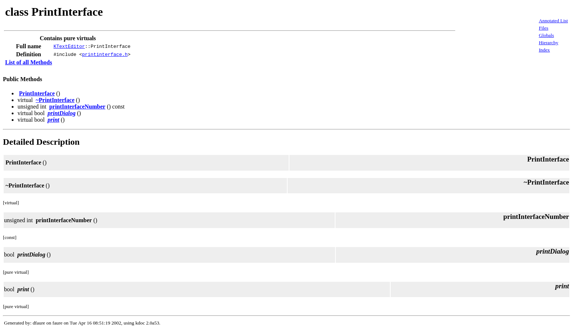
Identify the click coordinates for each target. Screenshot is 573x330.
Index (544, 50)
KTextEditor (69, 46)
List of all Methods (28, 62)
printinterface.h (105, 54)
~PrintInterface (55, 100)
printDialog (61, 113)
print (53, 120)
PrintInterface (37, 93)
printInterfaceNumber (77, 106)
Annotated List (553, 20)
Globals (546, 35)
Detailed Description (41, 142)
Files (543, 28)
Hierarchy (548, 42)
